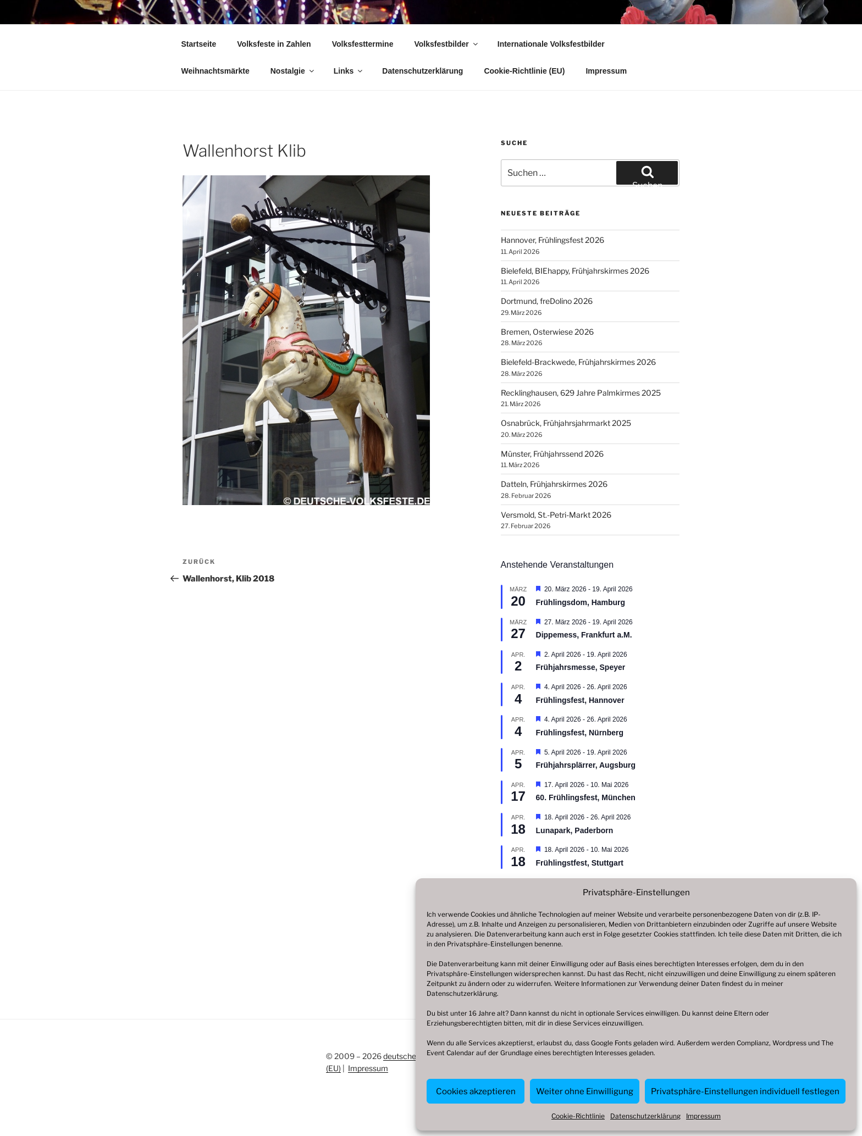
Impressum (703, 1116)
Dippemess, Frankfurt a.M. (584, 634)
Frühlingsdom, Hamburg (581, 602)
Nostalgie (293, 71)
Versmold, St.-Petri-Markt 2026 (556, 514)
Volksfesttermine (363, 44)
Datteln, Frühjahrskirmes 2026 (554, 484)
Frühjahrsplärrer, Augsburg (586, 765)
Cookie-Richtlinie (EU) (524, 71)
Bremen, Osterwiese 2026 (547, 331)
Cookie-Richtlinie (578, 1116)
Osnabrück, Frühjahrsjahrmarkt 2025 (566, 423)
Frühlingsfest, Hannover (580, 700)
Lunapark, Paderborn (575, 830)
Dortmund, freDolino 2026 (547, 301)
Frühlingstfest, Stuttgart (579, 862)
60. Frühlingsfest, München (586, 797)
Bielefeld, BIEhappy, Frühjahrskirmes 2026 (575, 270)
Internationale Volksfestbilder (551, 44)
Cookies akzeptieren (476, 1091)
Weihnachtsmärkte (215, 71)
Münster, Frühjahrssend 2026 (552, 453)
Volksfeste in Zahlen (274, 44)
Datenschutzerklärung (462, 993)
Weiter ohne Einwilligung (584, 1091)
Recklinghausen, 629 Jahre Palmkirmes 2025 (581, 392)
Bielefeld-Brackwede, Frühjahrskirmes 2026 (578, 362)
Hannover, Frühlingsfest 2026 (552, 240)
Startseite (199, 44)
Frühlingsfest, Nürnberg (579, 732)
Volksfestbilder (446, 44)
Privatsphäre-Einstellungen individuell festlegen (745, 1091)
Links (349, 71)
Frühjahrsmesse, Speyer (581, 667)
